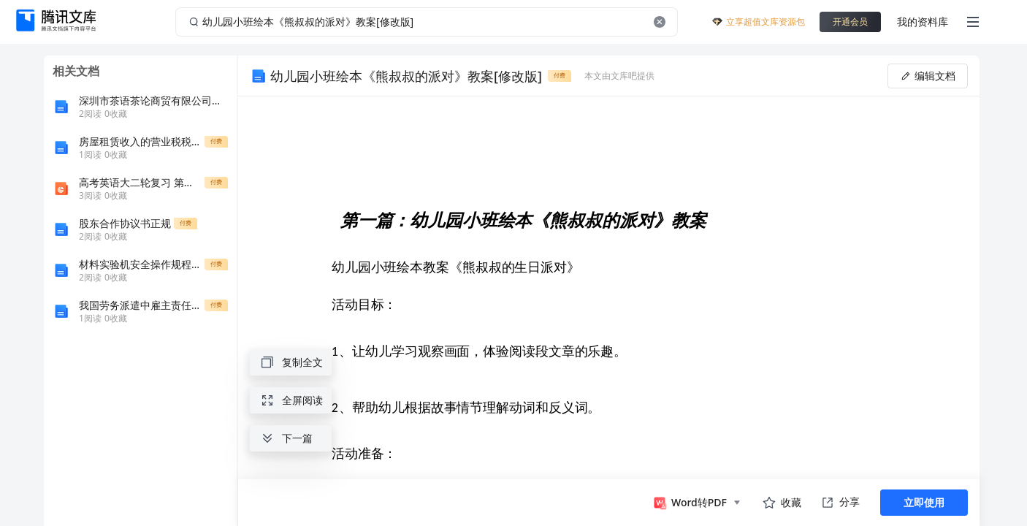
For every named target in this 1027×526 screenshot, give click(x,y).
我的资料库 (922, 21)
